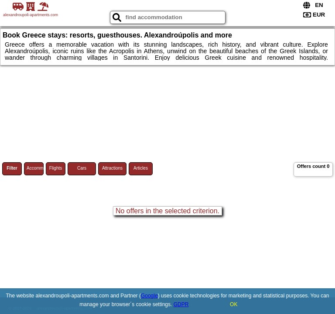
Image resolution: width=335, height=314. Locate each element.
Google (149, 296)
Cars (81, 168)
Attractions (112, 168)
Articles (140, 168)
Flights (55, 168)
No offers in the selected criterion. (167, 211)
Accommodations (35, 168)
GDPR (181, 304)
